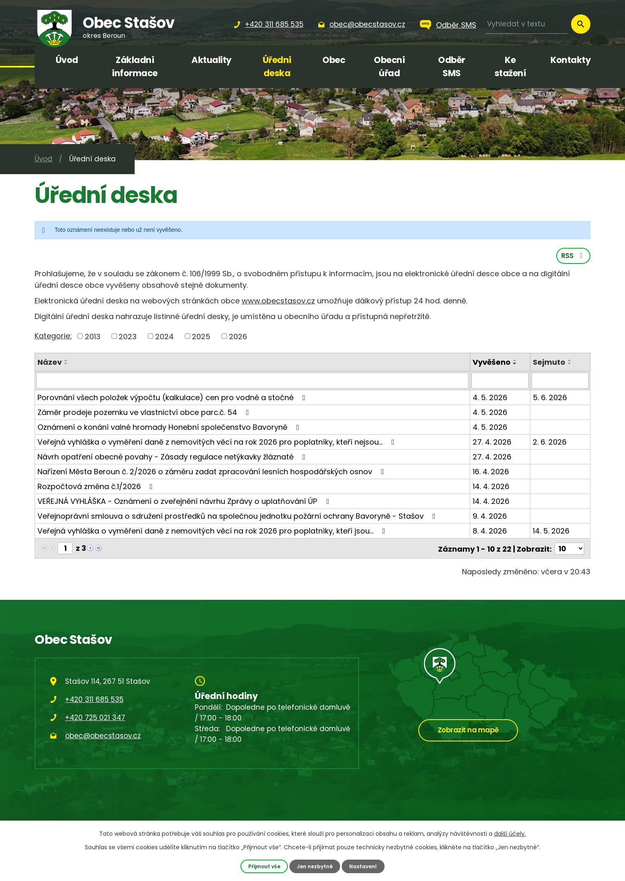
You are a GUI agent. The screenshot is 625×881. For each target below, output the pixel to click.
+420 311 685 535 (94, 700)
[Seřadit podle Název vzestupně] (66, 362)
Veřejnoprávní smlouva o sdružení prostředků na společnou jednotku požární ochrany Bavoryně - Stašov (238, 517)
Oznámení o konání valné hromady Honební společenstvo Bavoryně (170, 428)
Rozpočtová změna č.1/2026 (96, 487)
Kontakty (570, 60)
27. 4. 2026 (492, 443)
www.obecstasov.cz (278, 302)
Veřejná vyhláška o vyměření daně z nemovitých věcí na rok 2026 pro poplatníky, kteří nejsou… (217, 443)
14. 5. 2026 (551, 532)
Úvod (67, 60)
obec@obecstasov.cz (103, 736)
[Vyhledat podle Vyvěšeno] (500, 382)
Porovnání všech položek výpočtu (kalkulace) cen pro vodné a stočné (173, 399)
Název (49, 364)
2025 (201, 338)
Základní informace (135, 66)
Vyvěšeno (492, 364)
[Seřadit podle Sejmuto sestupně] (569, 365)
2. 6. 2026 (550, 443)
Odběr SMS (456, 25)
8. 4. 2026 (490, 532)
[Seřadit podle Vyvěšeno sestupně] (515, 365)
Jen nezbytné (315, 865)
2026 (238, 338)
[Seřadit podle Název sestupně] (66, 365)
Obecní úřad (389, 66)
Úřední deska (277, 66)
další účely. (510, 834)
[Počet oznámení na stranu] (569, 549)
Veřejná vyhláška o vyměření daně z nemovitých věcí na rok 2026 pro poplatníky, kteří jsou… (213, 532)
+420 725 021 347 (95, 718)
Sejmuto (549, 364)
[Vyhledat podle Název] (252, 382)
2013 (92, 338)
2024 (164, 338)
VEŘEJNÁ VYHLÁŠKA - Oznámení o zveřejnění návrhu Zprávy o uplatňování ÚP (184, 502)
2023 (128, 338)
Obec (333, 60)
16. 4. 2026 (491, 473)
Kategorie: (53, 337)
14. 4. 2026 (491, 487)
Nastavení (365, 865)
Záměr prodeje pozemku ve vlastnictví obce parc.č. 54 (144, 413)
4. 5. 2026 (490, 399)
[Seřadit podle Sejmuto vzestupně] (569, 362)
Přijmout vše (262, 865)
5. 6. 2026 (550, 399)
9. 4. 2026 (490, 517)
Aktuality (211, 60)
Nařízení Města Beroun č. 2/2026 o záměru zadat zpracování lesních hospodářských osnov (212, 473)
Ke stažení (510, 66)
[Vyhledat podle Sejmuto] (560, 382)
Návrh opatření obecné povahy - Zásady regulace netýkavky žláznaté (173, 458)
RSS (573, 257)
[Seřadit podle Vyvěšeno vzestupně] (515, 362)
